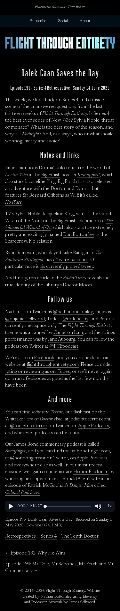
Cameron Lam (68, 332)
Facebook (44, 358)
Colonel (12, 492)
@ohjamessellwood (25, 319)
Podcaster (38, 602)
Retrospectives (20, 536)
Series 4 (49, 536)
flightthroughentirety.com (53, 364)
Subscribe (38, 21)
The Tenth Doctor (80, 536)
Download (35, 525)
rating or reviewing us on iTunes (37, 371)
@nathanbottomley (73, 312)
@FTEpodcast (63, 346)
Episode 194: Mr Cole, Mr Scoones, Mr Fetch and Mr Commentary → (59, 568)
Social (63, 21)
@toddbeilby (75, 319)
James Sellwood (82, 602)
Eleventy (90, 597)
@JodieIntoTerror (28, 426)
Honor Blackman (90, 472)
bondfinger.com (93, 451)
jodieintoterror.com (89, 419)
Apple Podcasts (93, 426)
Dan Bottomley (78, 234)
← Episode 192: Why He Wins (35, 553)
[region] (60, 506)
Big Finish (50, 175)
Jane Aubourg (61, 339)
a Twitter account (70, 260)
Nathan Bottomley (56, 597)
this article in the (57, 278)
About (85, 21)
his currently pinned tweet (66, 266)
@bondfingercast (28, 458)
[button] (10, 506)
